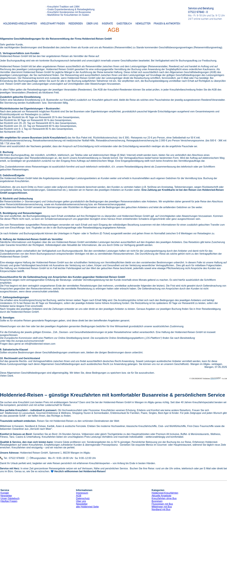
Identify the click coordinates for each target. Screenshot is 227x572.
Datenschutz (83, 498)
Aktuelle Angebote (161, 495)
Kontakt (4, 493)
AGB (78, 495)
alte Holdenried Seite (87, 506)
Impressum (82, 493)
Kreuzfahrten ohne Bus (164, 498)
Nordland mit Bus (161, 509)
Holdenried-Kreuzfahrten (165, 493)
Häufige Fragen (8, 501)
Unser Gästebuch (10, 498)
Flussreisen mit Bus (162, 504)
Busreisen (157, 501)
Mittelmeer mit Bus (162, 506)
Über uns (81, 501)
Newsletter (6, 495)
